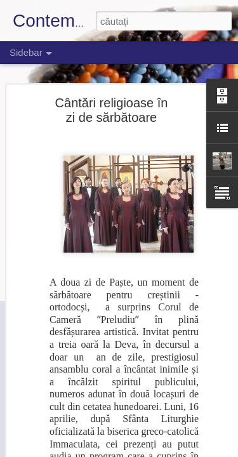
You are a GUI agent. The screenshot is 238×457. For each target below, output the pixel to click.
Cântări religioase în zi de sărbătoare (111, 110)
